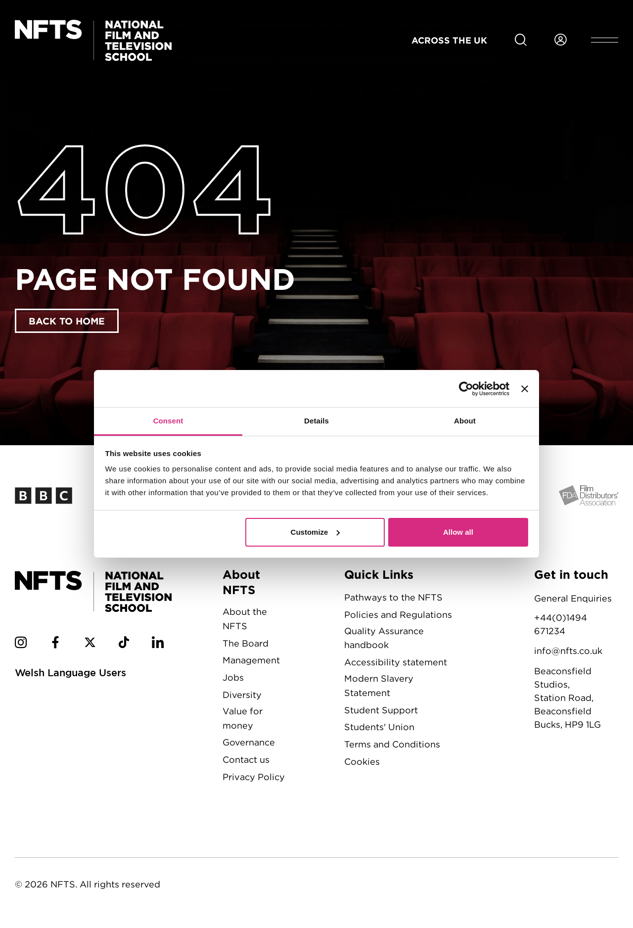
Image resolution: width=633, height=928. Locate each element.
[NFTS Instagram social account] (21, 644)
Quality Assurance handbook (384, 638)
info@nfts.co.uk (568, 650)
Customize (315, 532)
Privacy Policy (254, 777)
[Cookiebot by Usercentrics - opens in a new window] (466, 388)
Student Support (381, 710)
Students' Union (379, 727)
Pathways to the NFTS (393, 597)
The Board (246, 643)
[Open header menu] (604, 40)
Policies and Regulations (398, 614)
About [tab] (465, 421)
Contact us (246, 759)
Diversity (242, 694)
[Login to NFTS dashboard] (560, 40)
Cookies (362, 761)
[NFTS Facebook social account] (55, 644)
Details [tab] (316, 421)
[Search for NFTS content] (521, 40)
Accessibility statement (395, 662)
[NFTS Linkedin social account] (158, 644)
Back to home (67, 321)
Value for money (243, 718)
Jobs (233, 677)
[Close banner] (524, 388)
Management (251, 660)
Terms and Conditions (392, 744)
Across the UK (449, 40)
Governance (249, 742)
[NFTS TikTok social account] (124, 644)
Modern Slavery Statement (378, 685)
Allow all (458, 532)
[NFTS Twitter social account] (90, 644)
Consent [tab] (168, 421)
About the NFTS (245, 619)
